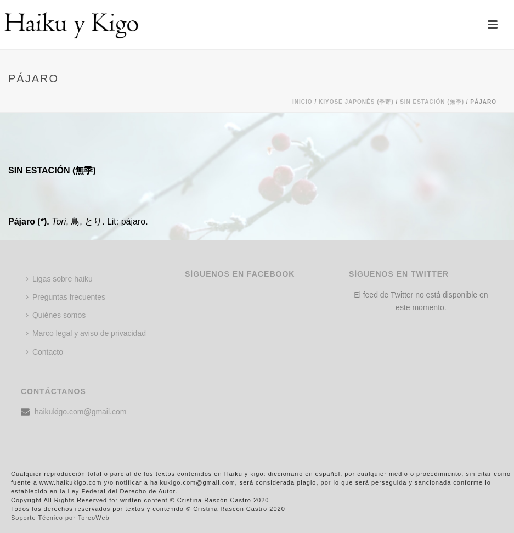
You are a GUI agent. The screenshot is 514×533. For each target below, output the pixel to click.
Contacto (44, 351)
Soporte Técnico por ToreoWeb (60, 517)
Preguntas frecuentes (65, 297)
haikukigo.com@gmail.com (81, 411)
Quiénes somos (56, 315)
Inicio (302, 102)
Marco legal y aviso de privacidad (86, 333)
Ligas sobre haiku (59, 278)
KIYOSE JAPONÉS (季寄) (356, 102)
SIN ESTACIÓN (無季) (432, 102)
